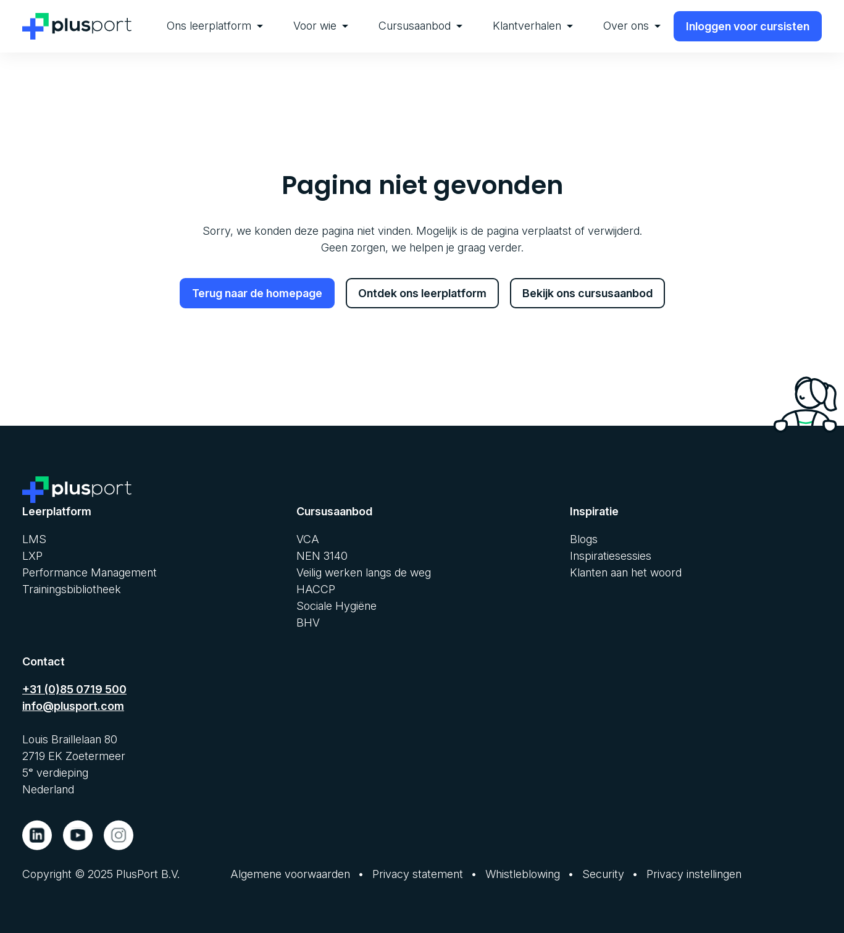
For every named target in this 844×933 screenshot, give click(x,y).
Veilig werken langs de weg (363, 572)
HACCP (315, 589)
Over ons (632, 25)
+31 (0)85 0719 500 (74, 689)
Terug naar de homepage (257, 293)
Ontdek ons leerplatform (422, 293)
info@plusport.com (73, 705)
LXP (32, 555)
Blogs (584, 539)
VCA (307, 539)
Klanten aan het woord (626, 572)
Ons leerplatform (215, 25)
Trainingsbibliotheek (71, 589)
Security (603, 874)
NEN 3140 (322, 555)
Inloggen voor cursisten (747, 26)
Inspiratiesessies (610, 555)
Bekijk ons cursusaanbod (587, 293)
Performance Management (89, 572)
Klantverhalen (533, 25)
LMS (34, 539)
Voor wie (320, 25)
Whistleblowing (522, 874)
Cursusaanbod (420, 25)
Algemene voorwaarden (290, 874)
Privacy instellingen (694, 874)
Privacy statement (417, 874)
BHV (308, 622)
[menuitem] (214, 26)
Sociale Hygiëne (336, 605)
